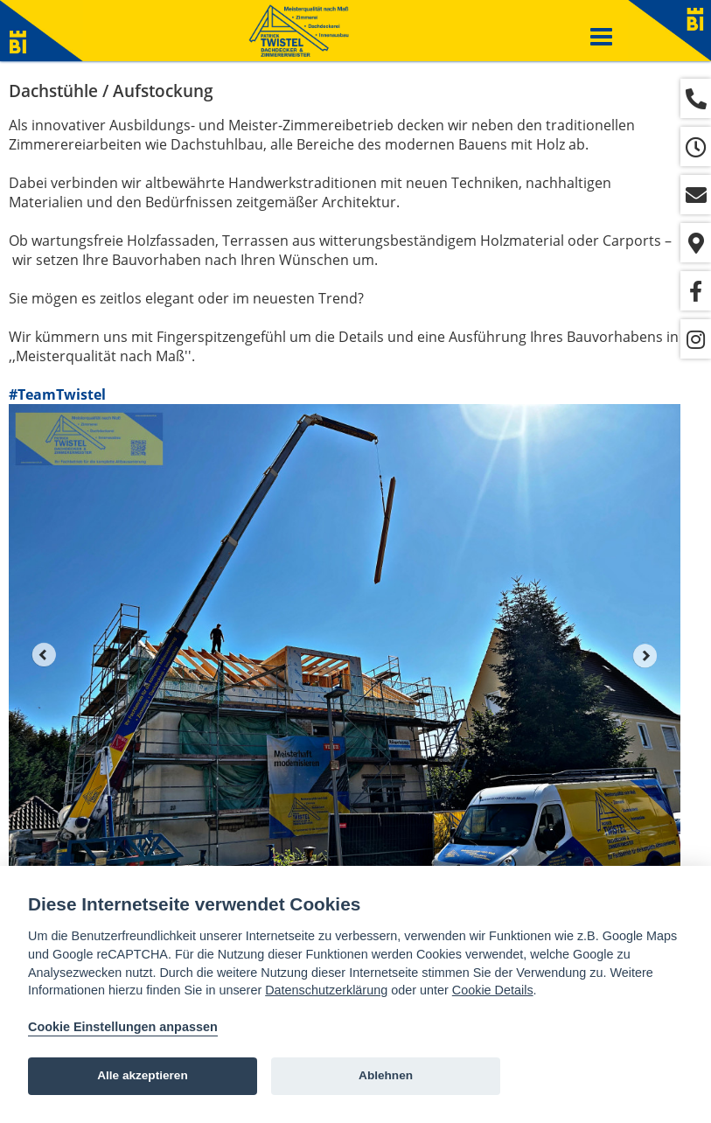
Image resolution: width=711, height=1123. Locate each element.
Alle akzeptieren (142, 1075)
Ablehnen (386, 1075)
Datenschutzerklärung (326, 990)
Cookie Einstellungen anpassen (123, 1027)
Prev (44, 655)
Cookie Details (492, 990)
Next (645, 655)
